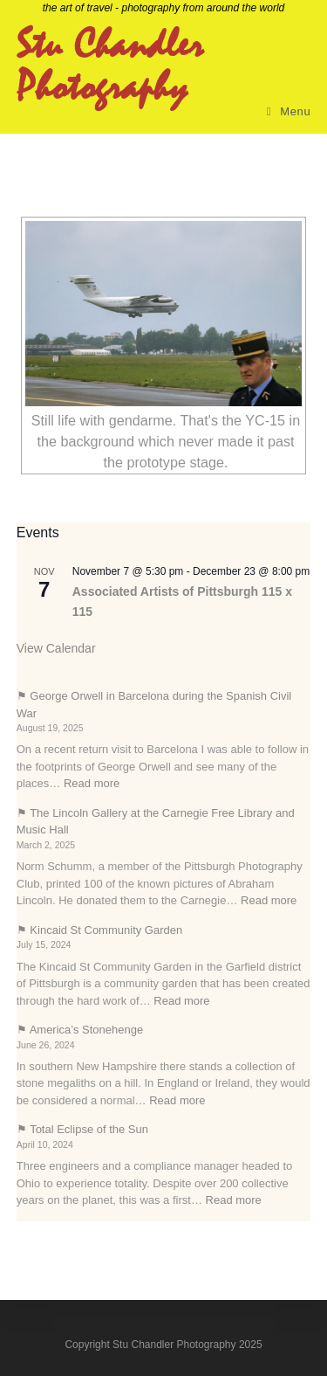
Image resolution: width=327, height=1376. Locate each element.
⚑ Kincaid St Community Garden (99, 930)
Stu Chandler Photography (110, 67)
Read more (91, 783)
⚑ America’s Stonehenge (80, 1029)
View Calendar (56, 648)
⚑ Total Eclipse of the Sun (82, 1129)
